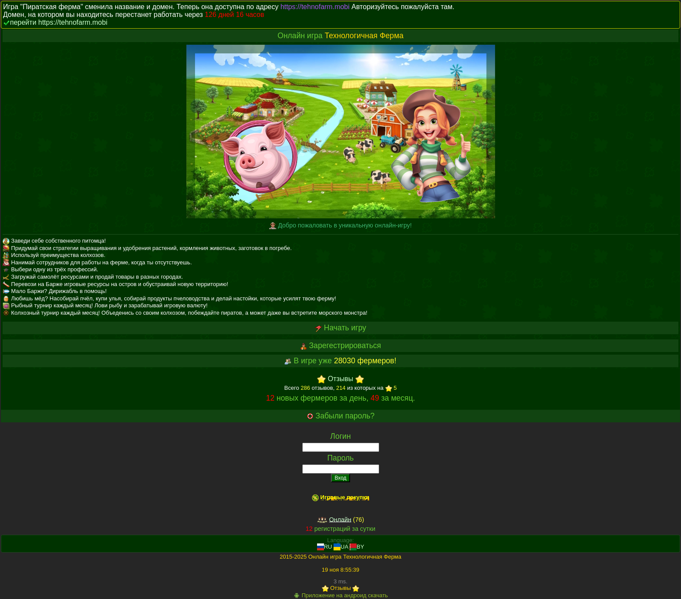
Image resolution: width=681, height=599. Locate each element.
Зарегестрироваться (345, 345)
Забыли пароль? (345, 415)
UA (341, 546)
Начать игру (345, 327)
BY (357, 546)
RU (324, 546)
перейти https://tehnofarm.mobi (58, 22)
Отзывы (341, 379)
